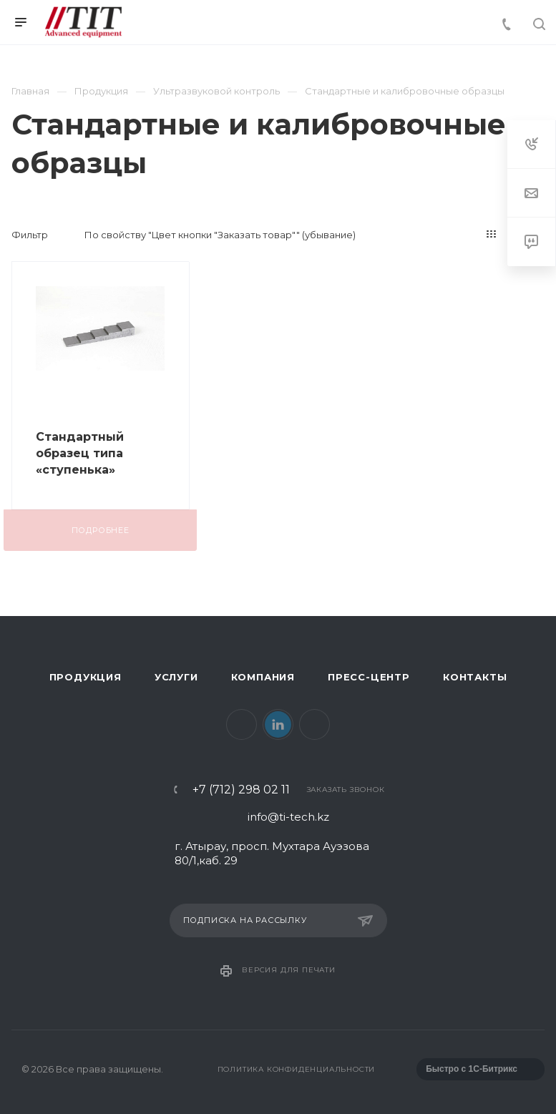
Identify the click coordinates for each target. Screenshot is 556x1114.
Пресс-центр (369, 677)
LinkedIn (278, 724)
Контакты (475, 677)
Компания (263, 677)
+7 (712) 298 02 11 (241, 790)
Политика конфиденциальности (297, 1069)
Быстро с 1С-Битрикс (471, 1069)
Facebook (241, 724)
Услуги (176, 677)
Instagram (314, 724)
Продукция (85, 677)
